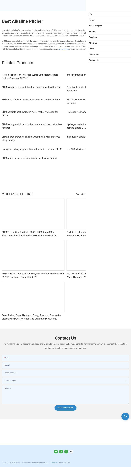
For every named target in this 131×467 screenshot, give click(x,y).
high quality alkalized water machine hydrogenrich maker (95, 136)
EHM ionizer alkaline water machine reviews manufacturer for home (96, 101)
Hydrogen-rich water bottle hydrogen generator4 (91, 112)
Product (111, 194)
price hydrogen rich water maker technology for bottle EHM (97, 74)
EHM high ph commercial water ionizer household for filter (31, 87)
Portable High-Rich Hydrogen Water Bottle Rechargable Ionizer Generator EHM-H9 (30, 76)
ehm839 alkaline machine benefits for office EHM (92, 149)
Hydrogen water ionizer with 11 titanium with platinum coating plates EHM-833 (94, 126)
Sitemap (54, 462)
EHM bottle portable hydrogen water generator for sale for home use (96, 89)
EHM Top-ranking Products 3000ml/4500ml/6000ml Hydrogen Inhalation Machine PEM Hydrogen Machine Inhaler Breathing (29, 234)
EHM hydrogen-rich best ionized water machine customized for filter (32, 126)
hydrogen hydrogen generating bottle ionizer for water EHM (32, 149)
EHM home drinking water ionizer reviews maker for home (31, 99)
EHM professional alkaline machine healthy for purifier (29, 158)
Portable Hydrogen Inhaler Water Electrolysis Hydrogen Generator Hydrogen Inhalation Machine (95, 234)
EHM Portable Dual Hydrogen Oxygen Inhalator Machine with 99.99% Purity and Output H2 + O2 (33, 275)
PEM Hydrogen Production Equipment (90, 194)
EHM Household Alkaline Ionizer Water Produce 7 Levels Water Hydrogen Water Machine (95, 275)
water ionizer (64, 49)
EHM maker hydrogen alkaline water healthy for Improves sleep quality (31, 138)
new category (122, 194)
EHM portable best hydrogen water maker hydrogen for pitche (30, 114)
